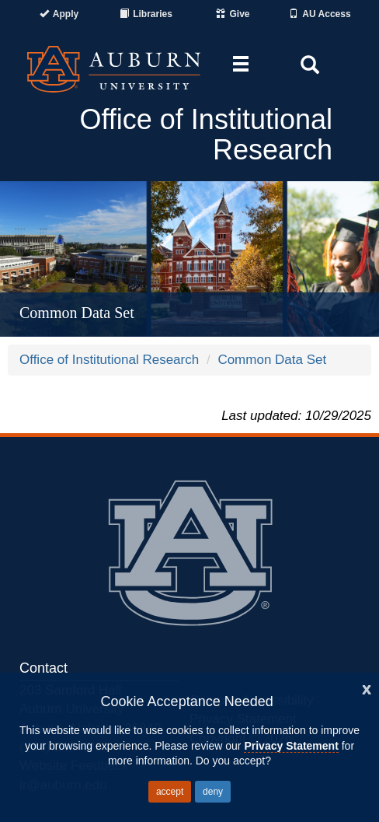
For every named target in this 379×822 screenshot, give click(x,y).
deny (213, 791)
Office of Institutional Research (109, 359)
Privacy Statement (291, 746)
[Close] (366, 688)
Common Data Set (271, 359)
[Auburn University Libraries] (146, 14)
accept (169, 791)
